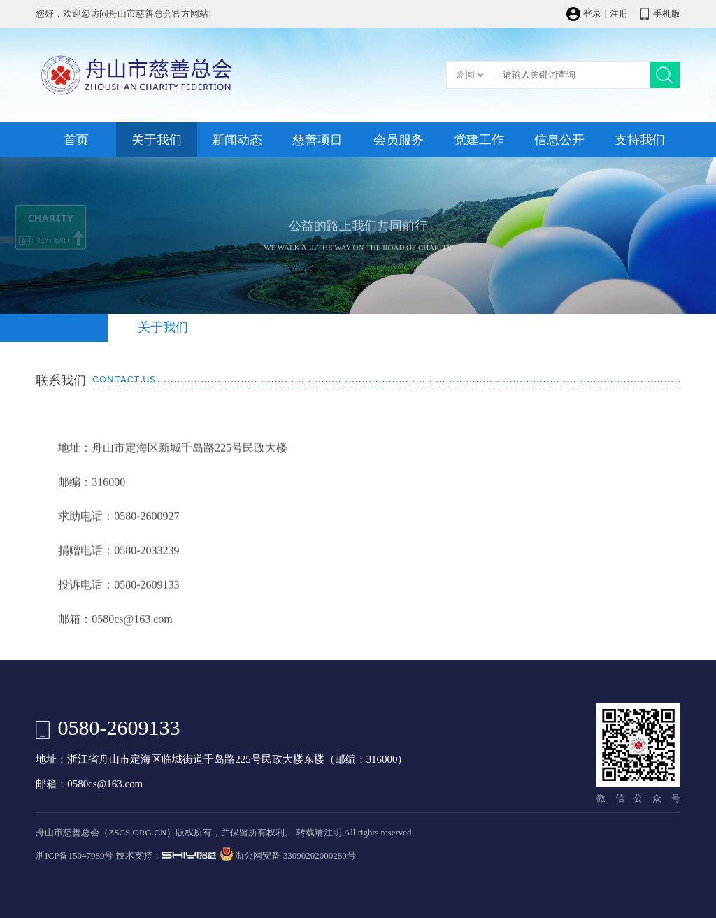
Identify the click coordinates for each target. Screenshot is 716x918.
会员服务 (398, 140)
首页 (76, 140)
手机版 (666, 14)
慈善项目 (317, 140)
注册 (619, 14)
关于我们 (156, 140)
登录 (592, 14)
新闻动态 (237, 140)
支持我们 (640, 140)
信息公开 (559, 140)
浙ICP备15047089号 (74, 856)
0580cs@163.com (105, 784)
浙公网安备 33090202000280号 (295, 856)
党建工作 (479, 140)
